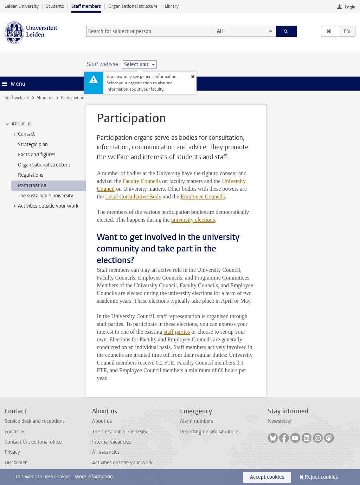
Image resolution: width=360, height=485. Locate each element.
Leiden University (22, 6)
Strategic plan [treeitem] (33, 144)
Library (172, 6)
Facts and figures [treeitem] (36, 154)
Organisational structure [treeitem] (44, 165)
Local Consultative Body (133, 196)
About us (45, 97)
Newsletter (279, 421)
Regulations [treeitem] (30, 175)
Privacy (12, 452)
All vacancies (106, 452)
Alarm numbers (196, 421)
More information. (94, 476)
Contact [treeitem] (23, 134)
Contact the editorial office (33, 442)
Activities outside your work (122, 462)
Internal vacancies (111, 442)
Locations (15, 431)
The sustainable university (119, 431)
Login (350, 7)
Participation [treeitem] (32, 185)
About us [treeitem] (18, 123)
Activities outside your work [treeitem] (44, 206)
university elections (193, 220)
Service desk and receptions (35, 421)
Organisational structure (133, 6)
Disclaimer (16, 462)
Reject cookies (321, 477)
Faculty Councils (141, 181)
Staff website (17, 97)
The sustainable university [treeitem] (45, 195)
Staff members (86, 6)
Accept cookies (267, 477)
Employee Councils (203, 196)
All (220, 31)
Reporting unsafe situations (209, 431)
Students (55, 6)
